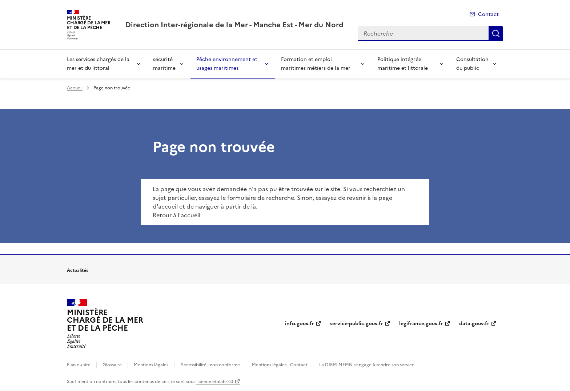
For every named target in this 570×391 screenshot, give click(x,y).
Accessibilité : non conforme (210, 365)
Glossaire (112, 365)
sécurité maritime (164, 64)
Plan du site (79, 365)
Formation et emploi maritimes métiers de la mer (315, 64)
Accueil (75, 88)
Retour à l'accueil (176, 215)
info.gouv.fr (299, 323)
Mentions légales (151, 365)
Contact (488, 14)
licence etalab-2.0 (214, 381)
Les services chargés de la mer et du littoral (98, 64)
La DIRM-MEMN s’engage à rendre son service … (368, 365)
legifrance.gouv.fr (421, 323)
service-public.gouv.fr (356, 323)
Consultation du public (472, 64)
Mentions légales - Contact (280, 365)
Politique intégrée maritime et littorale (402, 64)
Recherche (496, 33)
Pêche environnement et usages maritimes (226, 64)
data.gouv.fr (474, 323)
